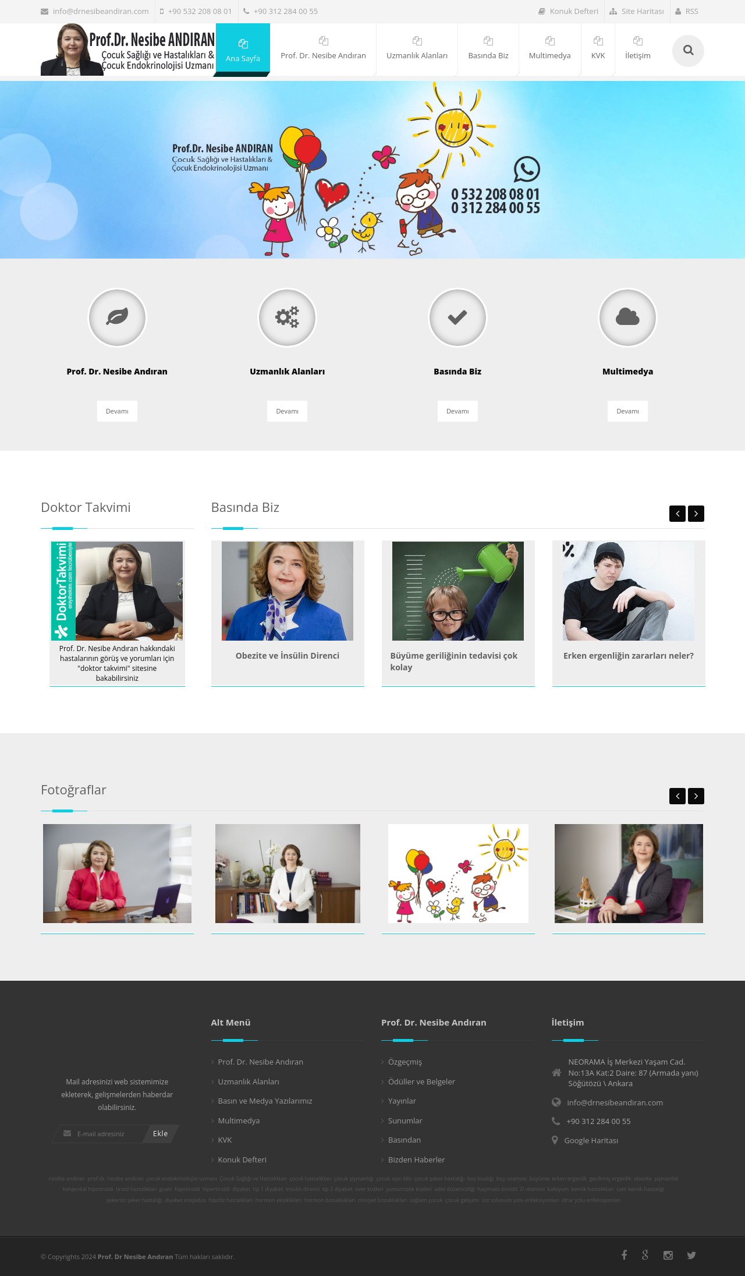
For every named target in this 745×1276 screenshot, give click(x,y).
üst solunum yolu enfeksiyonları (520, 1200)
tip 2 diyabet (337, 1189)
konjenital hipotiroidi (88, 1189)
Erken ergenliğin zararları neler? (628, 655)
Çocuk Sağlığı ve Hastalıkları (252, 1178)
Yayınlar (402, 1100)
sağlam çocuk (426, 1200)
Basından (404, 1139)
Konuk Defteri (568, 11)
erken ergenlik (569, 1178)
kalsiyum (558, 1189)
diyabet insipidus (185, 1200)
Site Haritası (636, 11)
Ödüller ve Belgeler (421, 1081)
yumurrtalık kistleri (409, 1189)
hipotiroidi (187, 1189)
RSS (686, 11)
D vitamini (532, 1189)
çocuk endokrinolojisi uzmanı (181, 1178)
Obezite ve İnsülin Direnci (288, 655)
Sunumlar (405, 1120)
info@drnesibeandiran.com (95, 11)
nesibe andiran (67, 1178)
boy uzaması (511, 1178)
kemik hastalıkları (593, 1189)
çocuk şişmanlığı (354, 1178)
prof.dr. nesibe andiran (116, 1178)
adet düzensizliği (454, 1189)
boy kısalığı (480, 1178)
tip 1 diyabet (268, 1189)
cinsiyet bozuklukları (382, 1200)
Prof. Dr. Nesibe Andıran (261, 1061)
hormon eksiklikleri (279, 1200)
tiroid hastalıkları (136, 1189)
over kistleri (369, 1189)
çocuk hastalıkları (310, 1178)
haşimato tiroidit (497, 1189)
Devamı (117, 412)
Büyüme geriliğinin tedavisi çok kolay (454, 661)
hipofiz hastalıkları (230, 1200)
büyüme (539, 1178)
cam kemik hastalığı (640, 1189)
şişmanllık (666, 1178)
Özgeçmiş (405, 1061)
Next (696, 514)
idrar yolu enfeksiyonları (591, 1200)
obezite (643, 1178)
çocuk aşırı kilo (393, 1178)
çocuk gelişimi (462, 1200)
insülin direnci (303, 1189)
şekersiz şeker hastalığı (134, 1200)
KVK (225, 1139)
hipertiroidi (216, 1189)
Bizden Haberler (416, 1159)
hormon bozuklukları (329, 1200)
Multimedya (239, 1120)
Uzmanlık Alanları (248, 1081)
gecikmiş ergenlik (611, 1178)
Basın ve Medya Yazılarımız (265, 1100)
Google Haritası (592, 1140)
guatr (165, 1189)
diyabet (241, 1189)
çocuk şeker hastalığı (439, 1178)
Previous (677, 514)
